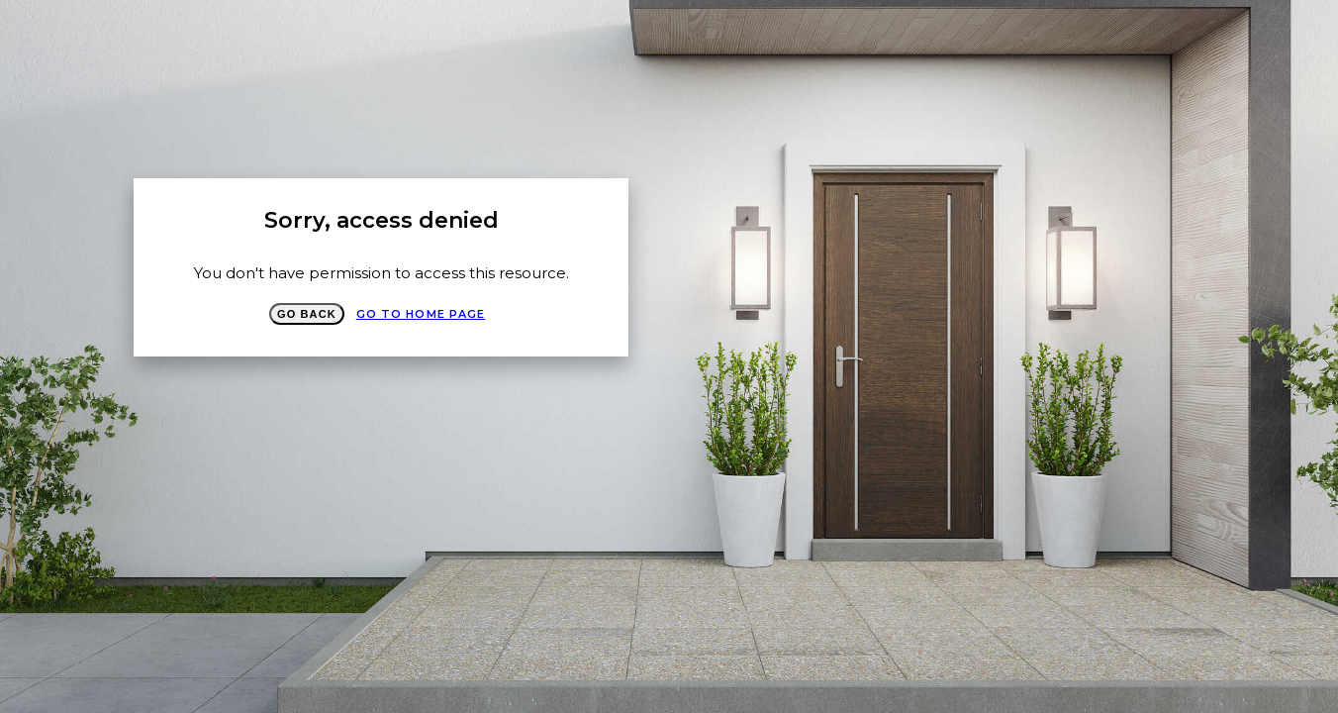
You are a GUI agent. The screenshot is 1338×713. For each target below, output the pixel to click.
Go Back (306, 314)
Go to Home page (421, 314)
